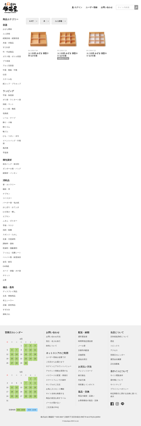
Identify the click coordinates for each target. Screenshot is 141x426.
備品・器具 (8, 287)
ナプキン (6, 194)
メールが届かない (53, 403)
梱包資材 (7, 160)
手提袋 (5, 153)
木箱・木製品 (8, 43)
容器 (5, 25)
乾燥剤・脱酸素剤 (10, 248)
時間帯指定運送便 (85, 341)
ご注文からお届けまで (55, 362)
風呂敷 (5, 148)
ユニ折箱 (6, 34)
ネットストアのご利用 (57, 353)
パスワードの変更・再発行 (57, 375)
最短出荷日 (82, 359)
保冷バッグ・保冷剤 (11, 164)
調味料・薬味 (8, 243)
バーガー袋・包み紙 (11, 203)
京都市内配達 (83, 350)
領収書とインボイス (86, 384)
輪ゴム (5, 131)
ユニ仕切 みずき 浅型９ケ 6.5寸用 (96, 53)
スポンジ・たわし (10, 234)
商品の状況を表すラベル (56, 398)
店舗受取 (81, 355)
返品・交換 (83, 392)
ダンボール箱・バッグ (12, 169)
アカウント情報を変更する (57, 371)
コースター (7, 198)
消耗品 (6, 180)
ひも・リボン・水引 (11, 136)
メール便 (81, 346)
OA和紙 (6, 266)
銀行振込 (81, 375)
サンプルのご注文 (53, 384)
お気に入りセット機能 (55, 389)
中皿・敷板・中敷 (10, 70)
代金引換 (81, 380)
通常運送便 (82, 337)
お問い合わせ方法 (53, 337)
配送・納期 (83, 332)
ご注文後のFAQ (52, 407)
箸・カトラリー (9, 185)
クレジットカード (85, 371)
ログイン (77, 7)
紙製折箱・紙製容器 (11, 38)
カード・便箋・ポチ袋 (12, 271)
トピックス (114, 346)
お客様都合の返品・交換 (88, 400)
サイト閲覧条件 (116, 375)
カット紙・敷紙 (9, 109)
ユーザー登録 (91, 7)
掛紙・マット (8, 104)
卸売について (51, 346)
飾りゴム (6, 127)
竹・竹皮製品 (8, 52)
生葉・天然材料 (9, 239)
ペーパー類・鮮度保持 (12, 257)
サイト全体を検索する (55, 393)
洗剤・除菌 (7, 230)
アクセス (114, 350)
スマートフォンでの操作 (56, 380)
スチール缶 (7, 79)
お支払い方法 (84, 366)
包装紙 (5, 113)
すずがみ (6, 310)
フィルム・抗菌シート (12, 253)
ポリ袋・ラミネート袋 (12, 100)
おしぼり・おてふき (11, 207)
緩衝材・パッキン (10, 173)
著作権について (116, 380)
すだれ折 (6, 47)
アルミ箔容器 (8, 66)
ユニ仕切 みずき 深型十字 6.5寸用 (38, 53)
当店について (117, 332)
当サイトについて (119, 371)
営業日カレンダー (14, 332)
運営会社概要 (115, 359)
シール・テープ (9, 118)
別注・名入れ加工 (53, 341)
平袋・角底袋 (8, 95)
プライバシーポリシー (119, 389)
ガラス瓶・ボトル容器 (12, 56)
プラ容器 (6, 61)
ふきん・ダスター (10, 221)
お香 (4, 280)
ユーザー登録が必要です (56, 357)
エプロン (6, 216)
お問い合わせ (106, 7)
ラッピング (8, 91)
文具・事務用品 (9, 296)
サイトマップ (115, 384)
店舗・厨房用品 (9, 305)
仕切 (4, 75)
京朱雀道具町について (119, 337)
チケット (6, 275)
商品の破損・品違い (86, 396)
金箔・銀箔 (7, 262)
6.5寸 (31, 21)
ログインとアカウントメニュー (58, 366)
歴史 (112, 341)
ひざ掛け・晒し (9, 212)
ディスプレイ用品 (10, 291)
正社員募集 (114, 364)
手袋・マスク (8, 225)
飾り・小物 (7, 122)
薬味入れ (6, 314)
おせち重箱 (7, 29)
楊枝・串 (6, 189)
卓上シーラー (8, 300)
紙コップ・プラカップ (12, 84)
